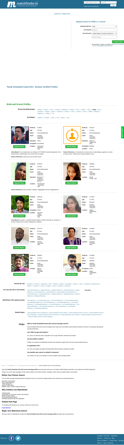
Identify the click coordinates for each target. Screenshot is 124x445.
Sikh (68, 117)
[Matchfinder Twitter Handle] (18, 438)
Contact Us (107, 438)
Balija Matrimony (45, 290)
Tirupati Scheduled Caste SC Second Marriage (40, 316)
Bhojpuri (47, 111)
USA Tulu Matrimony (60, 306)
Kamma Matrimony (40, 292)
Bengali (39, 109)
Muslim (63, 117)
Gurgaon (48, 286)
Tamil (88, 109)
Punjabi (83, 109)
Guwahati (60, 286)
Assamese (40, 111)
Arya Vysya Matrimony (33, 290)
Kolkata (61, 284)
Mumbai (55, 284)
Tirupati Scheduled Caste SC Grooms (91, 314)
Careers (99, 443)
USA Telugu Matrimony (43, 300)
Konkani (79, 111)
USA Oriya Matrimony (54, 304)
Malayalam (65, 109)
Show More (88, 290)
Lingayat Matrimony (57, 294)
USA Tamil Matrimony (56, 300)
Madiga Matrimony (69, 294)
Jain (58, 117)
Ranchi (42, 286)
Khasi (72, 111)
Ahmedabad (68, 284)
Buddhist (40, 117)
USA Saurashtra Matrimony (46, 306)
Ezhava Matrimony (69, 290)
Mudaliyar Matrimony (40, 296)
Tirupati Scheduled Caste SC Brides (70, 314)
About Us (99, 438)
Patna (54, 286)
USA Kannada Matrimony (71, 300)
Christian (46, 117)
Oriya (77, 109)
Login (104, 443)
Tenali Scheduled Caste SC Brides (58, 312)
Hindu (52, 117)
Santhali (47, 113)
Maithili (90, 111)
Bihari (53, 111)
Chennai (37, 284)
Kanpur (75, 284)
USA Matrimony (31, 300)
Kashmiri (67, 111)
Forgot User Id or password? (91, 6)
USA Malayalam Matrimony (34, 302)
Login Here (57, 13)
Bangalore (30, 284)
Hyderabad (44, 284)
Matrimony (110, 443)
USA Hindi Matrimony (49, 302)
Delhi (50, 284)
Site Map (121, 440)
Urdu (99, 109)
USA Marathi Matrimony (63, 302)
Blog (113, 438)
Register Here (66, 13)
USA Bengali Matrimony (41, 304)
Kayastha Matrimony (44, 294)
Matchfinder (114, 436)
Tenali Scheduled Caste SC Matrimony (37, 312)
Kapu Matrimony (50, 292)
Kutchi (84, 111)
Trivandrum (36, 286)
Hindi (51, 109)
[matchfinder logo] (22, 4)
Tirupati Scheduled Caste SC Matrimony (48, 314)
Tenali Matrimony (6, 407)
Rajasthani (40, 113)
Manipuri (96, 111)
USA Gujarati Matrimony (68, 304)
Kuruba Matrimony (32, 294)
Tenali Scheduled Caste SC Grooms (78, 312)
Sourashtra (67, 286)
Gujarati (46, 109)
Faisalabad (87, 284)
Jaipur (80, 284)
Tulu (53, 113)
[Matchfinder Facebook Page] (11, 438)
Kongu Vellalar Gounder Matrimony (66, 292)
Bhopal (29, 286)
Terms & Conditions (102, 440)
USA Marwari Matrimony (41, 308)
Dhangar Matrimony (57, 290)
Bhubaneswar (95, 284)
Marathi (72, 109)
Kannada (57, 109)
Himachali (59, 111)
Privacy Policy (113, 440)
